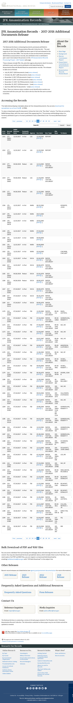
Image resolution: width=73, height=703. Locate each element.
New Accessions (60, 655)
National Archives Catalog (9, 661)
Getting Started (42, 653)
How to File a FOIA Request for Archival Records (43, 674)
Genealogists (24, 653)
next (55, 121)
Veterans (22, 664)
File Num (56, 132)
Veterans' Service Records (22, 12)
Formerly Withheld (25, 132)
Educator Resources (36, 12)
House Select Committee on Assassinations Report (64, 65)
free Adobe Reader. (23, 631)
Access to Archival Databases (7, 666)
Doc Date (40, 133)
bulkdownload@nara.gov (16, 559)
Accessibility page (47, 633)
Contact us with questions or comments (13, 641)
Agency (32, 133)
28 (43, 121)
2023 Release (25, 576)
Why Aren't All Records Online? (44, 669)
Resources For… (26, 650)
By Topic (4, 653)
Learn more (56, 699)
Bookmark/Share (57, 3)
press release (33, 72)
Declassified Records (44, 663)
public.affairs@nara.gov (51, 611)
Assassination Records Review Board (63, 72)
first (14, 121)
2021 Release (60, 576)
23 (29, 121)
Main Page (62, 51)
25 (35, 121)
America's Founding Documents (65, 12)
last (59, 121)
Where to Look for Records (43, 666)
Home (4, 24)
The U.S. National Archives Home (18, 4)
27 (40, 121)
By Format (5, 655)
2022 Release (43, 576)
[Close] (71, 685)
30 (49, 121)
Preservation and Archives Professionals (27, 658)
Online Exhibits (6, 673)
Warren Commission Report (63, 58)
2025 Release (10, 575)
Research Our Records (7, 12)
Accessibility (20, 695)
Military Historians (25, 655)
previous (19, 121)
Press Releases (46, 592)
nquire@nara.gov (14, 611)
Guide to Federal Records (45, 661)
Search (68, 6)
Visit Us (51, 13)
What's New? (60, 650)
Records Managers (25, 661)
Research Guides (44, 650)
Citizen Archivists (45, 3)
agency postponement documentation (43, 570)
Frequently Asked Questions (17, 592)
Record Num (9, 132)
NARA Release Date (16, 131)
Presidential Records (8, 664)
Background (63, 54)
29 (46, 121)
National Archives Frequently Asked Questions (43, 657)
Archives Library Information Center (7, 670)
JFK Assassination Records (29, 24)
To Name (64, 133)
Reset (68, 125)
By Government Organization (6, 658)
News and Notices (60, 653)
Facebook (27, 688)
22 (27, 121)
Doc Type (48, 133)
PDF (38, 138)
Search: (35, 125)
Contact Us (67, 3)
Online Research (8, 650)
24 (32, 121)
